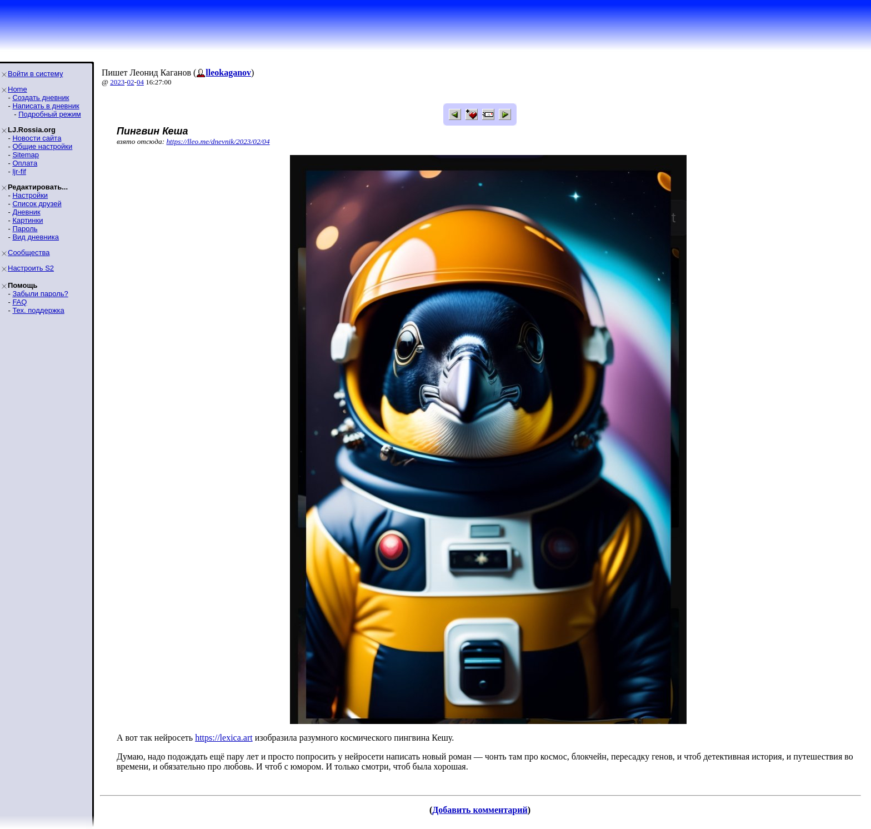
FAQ (19, 302)
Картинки (27, 220)
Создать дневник (40, 97)
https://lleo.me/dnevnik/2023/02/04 (217, 141)
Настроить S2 (31, 268)
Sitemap (25, 155)
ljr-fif (19, 171)
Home (17, 89)
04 (140, 82)
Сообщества (29, 252)
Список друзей (36, 203)
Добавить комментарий (479, 810)
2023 (117, 82)
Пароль (24, 228)
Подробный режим (49, 114)
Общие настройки (42, 146)
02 (130, 82)
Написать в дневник (45, 106)
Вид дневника (35, 237)
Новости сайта (36, 138)
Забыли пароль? (40, 293)
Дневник (26, 212)
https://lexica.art (224, 737)
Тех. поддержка (38, 310)
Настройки (30, 195)
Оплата (24, 163)
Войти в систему (35, 73)
